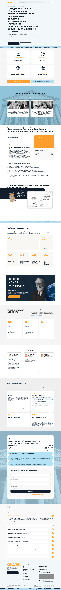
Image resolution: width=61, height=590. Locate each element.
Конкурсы (25, 573)
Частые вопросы (26, 579)
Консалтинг (25, 574)
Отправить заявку (30, 491)
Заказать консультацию (14, 296)
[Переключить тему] (46, 2)
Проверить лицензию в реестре (22, 209)
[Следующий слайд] (56, 329)
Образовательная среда (28, 569)
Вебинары (25, 576)
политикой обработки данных (37, 494)
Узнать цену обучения (18, 81)
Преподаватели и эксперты (29, 577)
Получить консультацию (12, 572)
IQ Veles (11, 2)
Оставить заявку (13, 43)
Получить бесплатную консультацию (42, 81)
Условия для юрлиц (26, 43)
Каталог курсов (26, 567)
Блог (24, 580)
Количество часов (13, 486)
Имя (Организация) (13, 472)
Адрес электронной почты (15, 481)
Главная (24, 566)
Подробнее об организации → (36, 315)
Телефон (12, 477)
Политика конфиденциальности (37, 586)
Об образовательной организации (27, 571)
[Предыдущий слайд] (5, 329)
